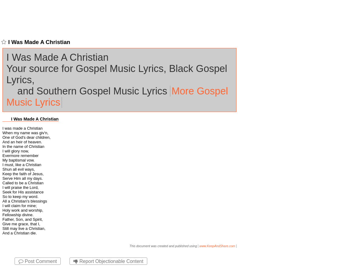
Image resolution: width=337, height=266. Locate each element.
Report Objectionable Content (108, 261)
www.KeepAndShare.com (217, 246)
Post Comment (38, 261)
